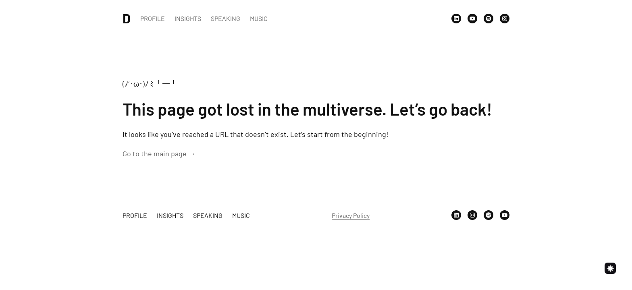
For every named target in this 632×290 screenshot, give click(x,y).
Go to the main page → (159, 153)
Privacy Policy (351, 215)
